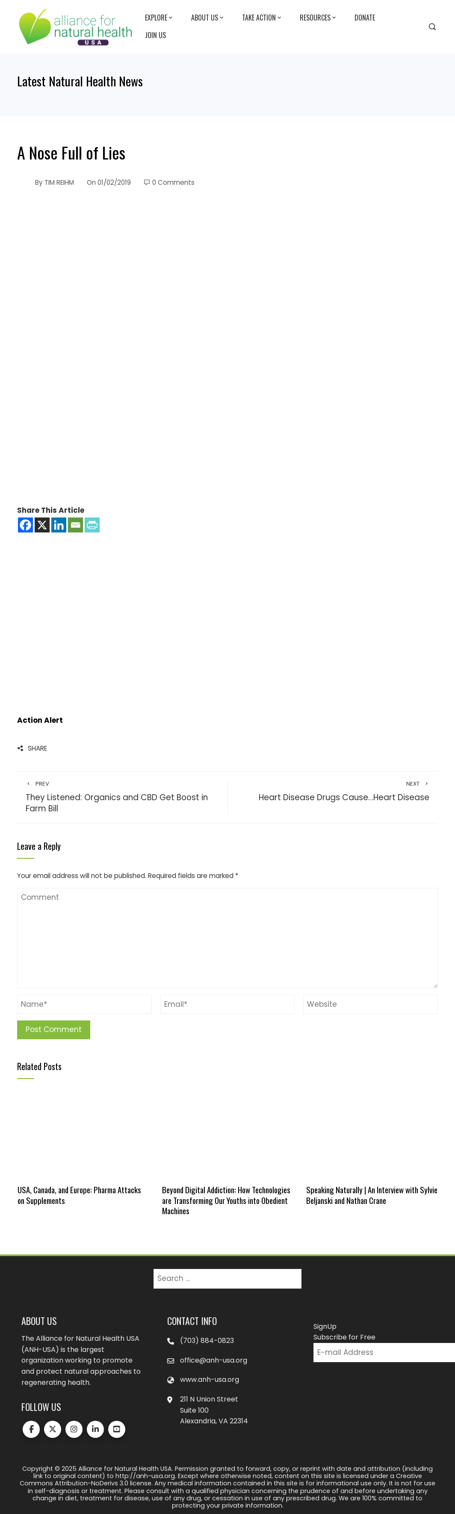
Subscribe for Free (344, 1337)
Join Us (155, 35)
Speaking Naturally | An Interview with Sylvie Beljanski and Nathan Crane (371, 1195)
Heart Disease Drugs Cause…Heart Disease (332, 791)
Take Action (262, 18)
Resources (318, 18)
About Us (208, 18)
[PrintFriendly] (92, 524)
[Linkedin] (58, 524)
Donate (365, 17)
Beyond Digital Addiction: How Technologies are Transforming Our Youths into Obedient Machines (226, 1200)
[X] (42, 524)
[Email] (75, 524)
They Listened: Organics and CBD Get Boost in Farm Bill (122, 797)
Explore (159, 18)
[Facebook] (25, 524)
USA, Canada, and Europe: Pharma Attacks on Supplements (79, 1195)
